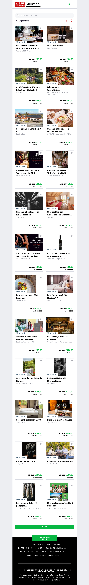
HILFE (25, 544)
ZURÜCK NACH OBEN (44, 538)
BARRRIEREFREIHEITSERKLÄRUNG (43, 555)
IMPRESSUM (37, 544)
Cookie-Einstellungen (56, 548)
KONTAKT (58, 544)
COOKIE (38, 548)
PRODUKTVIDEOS (57, 552)
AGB (49, 544)
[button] (66, 20)
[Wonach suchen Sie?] (47, 15)
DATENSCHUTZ (25, 548)
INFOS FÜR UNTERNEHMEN (33, 552)
